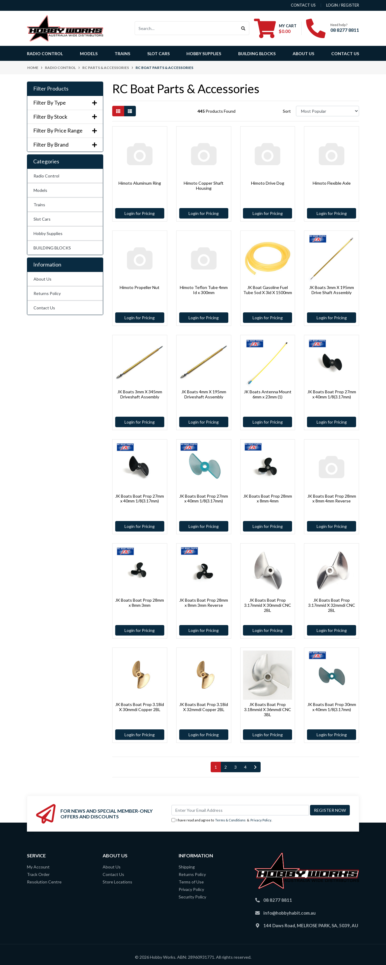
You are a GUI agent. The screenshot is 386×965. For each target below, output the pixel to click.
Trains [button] (122, 53)
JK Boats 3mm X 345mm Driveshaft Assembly (139, 394)
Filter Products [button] (51, 88)
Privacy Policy (260, 820)
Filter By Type (65, 103)
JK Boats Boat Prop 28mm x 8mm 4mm (267, 498)
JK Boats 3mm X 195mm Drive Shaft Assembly (331, 290)
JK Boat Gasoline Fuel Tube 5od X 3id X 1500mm (267, 290)
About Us (303, 53)
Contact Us (345, 53)
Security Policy (192, 896)
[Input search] (186, 28)
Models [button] (89, 53)
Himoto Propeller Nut (139, 287)
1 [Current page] (216, 767)
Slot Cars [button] (158, 53)
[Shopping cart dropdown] (275, 28)
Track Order (38, 874)
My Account (38, 866)
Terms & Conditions (230, 820)
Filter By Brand (65, 144)
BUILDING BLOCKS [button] (257, 53)
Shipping (187, 866)
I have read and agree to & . (221, 820)
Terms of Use (191, 881)
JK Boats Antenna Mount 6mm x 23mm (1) (267, 394)
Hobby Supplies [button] (203, 53)
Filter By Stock (65, 117)
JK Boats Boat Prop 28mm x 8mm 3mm (139, 602)
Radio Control (46, 175)
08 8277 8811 (344, 30)
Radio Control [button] (45, 53)
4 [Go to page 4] (245, 767)
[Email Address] (240, 810)
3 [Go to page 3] (235, 767)
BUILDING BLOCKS (52, 247)
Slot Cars (42, 219)
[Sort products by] (327, 111)
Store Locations (117, 881)
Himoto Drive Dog (267, 183)
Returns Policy (47, 293)
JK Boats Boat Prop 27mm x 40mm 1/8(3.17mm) (331, 394)
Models (40, 190)
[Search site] (243, 28)
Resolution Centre (44, 881)
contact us (303, 5)
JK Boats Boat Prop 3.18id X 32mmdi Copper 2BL (203, 707)
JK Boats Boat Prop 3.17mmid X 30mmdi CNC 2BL (267, 605)
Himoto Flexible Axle (332, 183)
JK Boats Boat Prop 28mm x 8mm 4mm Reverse (331, 498)
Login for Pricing (139, 213)
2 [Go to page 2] (225, 767)
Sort (287, 111)
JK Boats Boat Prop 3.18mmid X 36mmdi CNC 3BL (267, 709)
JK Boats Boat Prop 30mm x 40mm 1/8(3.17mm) (331, 707)
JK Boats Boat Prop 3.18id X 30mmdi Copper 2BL (139, 707)
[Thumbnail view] (118, 111)
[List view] (130, 111)
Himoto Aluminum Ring (139, 183)
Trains (39, 204)
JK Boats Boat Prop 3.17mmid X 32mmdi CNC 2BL (331, 605)
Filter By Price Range (65, 130)
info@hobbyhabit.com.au (289, 913)
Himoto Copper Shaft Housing (204, 185)
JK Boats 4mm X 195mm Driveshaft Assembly (203, 394)
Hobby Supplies (48, 233)
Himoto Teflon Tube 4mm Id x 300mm (204, 290)
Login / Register (342, 5)
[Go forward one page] (255, 767)
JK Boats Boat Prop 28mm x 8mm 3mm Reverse (203, 602)
